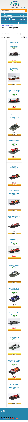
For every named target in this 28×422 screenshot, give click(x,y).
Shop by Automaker (8, 15)
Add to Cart (14, 62)
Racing (14, 19)
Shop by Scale (21, 15)
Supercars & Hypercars (7, 21)
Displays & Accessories (9, 17)
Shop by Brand (23, 22)
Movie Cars (22, 19)
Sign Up (17, 7)
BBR (12, 25)
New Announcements (8, 13)
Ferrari (5, 19)
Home (3, 25)
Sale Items (14, 22)
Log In (21, 7)
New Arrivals (21, 13)
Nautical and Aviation (20, 21)
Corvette (22, 17)
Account (12, 7)
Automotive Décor (5, 22)
